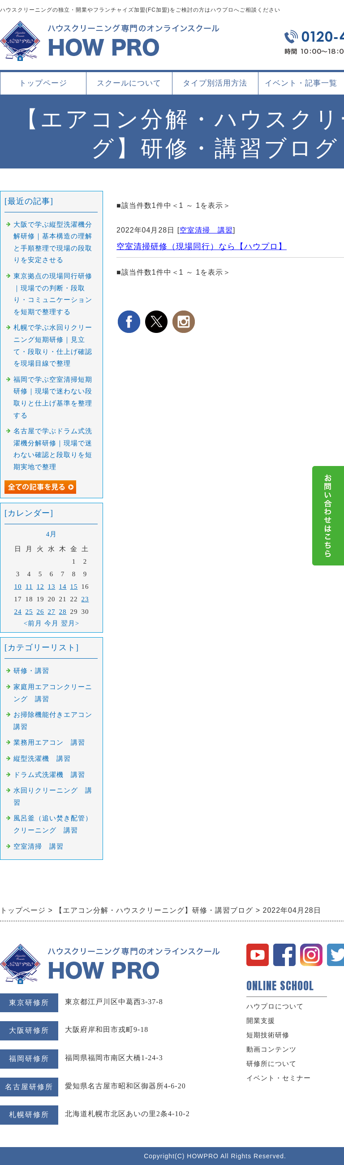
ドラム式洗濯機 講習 (49, 774)
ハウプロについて (275, 1006)
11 (29, 586)
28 (63, 611)
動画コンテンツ (271, 1049)
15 (74, 586)
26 (40, 611)
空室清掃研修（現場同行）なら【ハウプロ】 (201, 246)
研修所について (271, 1063)
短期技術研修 (267, 1035)
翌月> (70, 623)
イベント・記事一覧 (301, 83)
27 (52, 611)
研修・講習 (31, 670)
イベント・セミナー (278, 1078)
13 (52, 586)
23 (85, 599)
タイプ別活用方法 (215, 87)
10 (18, 586)
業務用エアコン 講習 (49, 742)
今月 (51, 623)
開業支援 (260, 1020)
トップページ (43, 83)
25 (29, 611)
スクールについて (129, 87)
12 (40, 586)
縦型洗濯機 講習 (42, 758)
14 (63, 586)
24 (18, 611)
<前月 (33, 623)
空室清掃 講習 (206, 230)
